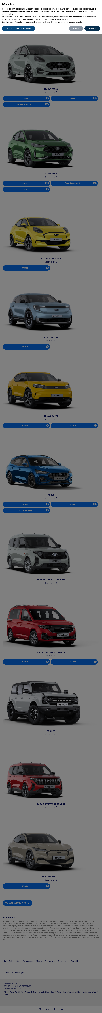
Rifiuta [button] (76, 28)
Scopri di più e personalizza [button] (18, 28)
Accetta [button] (92, 28)
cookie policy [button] (7, 14)
